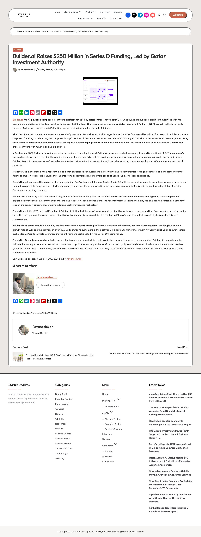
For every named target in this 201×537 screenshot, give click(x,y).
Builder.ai (18, 119)
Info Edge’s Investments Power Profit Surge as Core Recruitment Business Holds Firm (169, 434)
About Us (107, 456)
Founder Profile (63, 398)
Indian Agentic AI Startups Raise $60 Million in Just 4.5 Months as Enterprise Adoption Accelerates (169, 461)
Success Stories (63, 448)
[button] (178, 15)
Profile (108, 413)
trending (59, 458)
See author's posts (50, 284)
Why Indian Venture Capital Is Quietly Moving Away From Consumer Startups (170, 473)
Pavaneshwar (73, 258)
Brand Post (61, 394)
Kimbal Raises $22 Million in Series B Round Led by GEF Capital (168, 509)
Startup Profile (63, 443)
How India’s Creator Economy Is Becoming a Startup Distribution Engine (170, 422)
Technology (61, 453)
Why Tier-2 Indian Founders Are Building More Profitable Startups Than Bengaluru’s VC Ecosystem (170, 484)
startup (59, 428)
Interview (107, 433)
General (28, 31)
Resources (60, 423)
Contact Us (108, 461)
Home (19, 31)
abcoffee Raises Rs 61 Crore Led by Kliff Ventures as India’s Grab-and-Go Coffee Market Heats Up (170, 398)
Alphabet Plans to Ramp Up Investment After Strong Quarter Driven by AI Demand (170, 498)
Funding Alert (62, 403)
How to (59, 413)
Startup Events (63, 433)
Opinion (59, 418)
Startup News (62, 438)
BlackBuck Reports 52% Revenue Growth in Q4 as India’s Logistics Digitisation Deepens (170, 448)
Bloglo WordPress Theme (130, 531)
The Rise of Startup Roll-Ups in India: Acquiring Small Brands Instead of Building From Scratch (168, 411)
